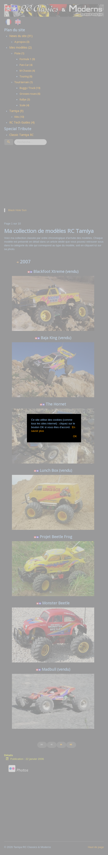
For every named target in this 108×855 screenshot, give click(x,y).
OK (75, 436)
